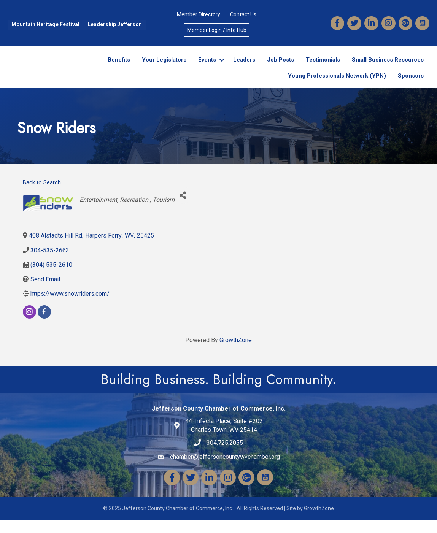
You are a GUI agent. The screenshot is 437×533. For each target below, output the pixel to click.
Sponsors (411, 82)
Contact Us (243, 14)
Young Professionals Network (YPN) (337, 82)
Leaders (244, 66)
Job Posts (280, 66)
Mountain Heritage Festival (45, 24)
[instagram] (29, 325)
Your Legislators (164, 66)
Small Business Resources (388, 66)
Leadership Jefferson (114, 24)
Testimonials (323, 66)
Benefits (119, 66)
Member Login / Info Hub (216, 30)
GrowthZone (235, 353)
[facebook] (44, 325)
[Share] (183, 208)
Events (207, 66)
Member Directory (198, 14)
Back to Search (42, 196)
